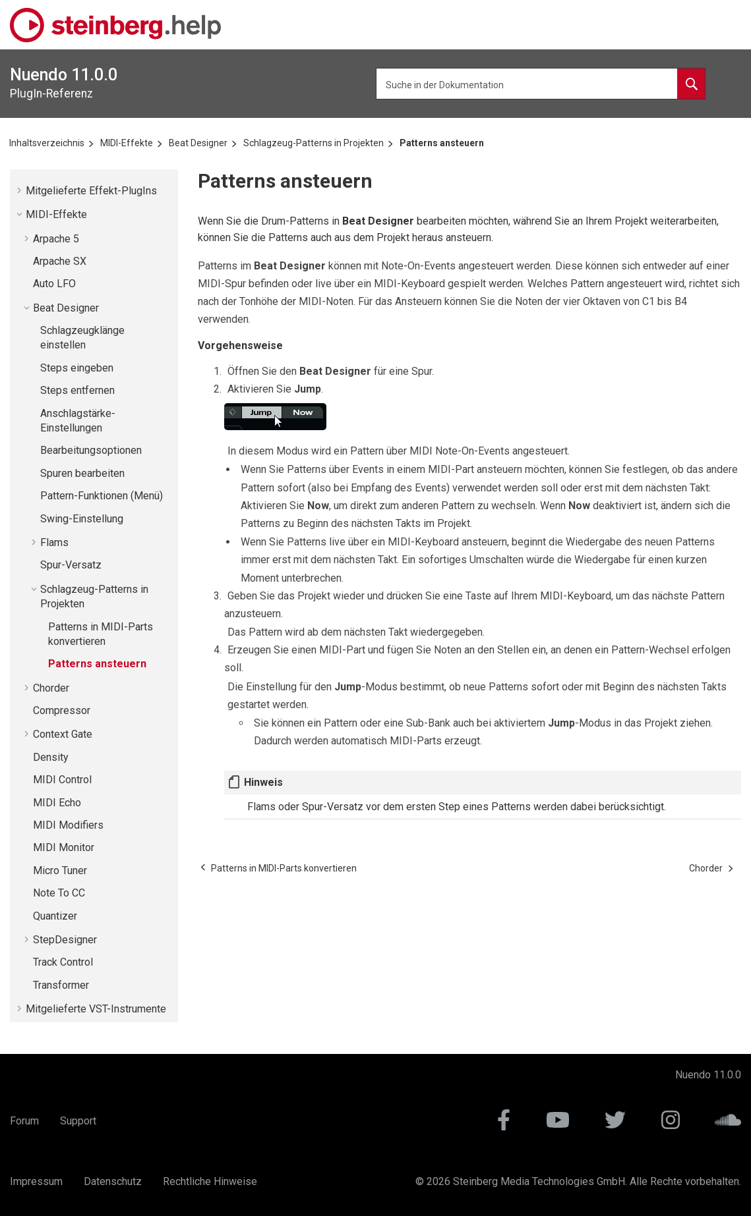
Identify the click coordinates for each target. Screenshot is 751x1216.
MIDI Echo (57, 802)
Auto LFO (54, 283)
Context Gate (62, 734)
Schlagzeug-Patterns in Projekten (313, 143)
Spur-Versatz (71, 565)
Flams (54, 542)
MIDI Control (62, 779)
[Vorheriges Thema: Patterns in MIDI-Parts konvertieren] (284, 868)
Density (51, 757)
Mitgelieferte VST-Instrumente (96, 1009)
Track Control (63, 962)
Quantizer (55, 916)
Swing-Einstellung (81, 518)
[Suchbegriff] (540, 84)
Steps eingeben (76, 368)
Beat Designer (198, 143)
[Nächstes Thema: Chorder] (706, 868)
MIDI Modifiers (68, 825)
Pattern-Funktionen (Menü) (101, 495)
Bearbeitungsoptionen (91, 450)
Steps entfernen (77, 390)
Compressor (61, 710)
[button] (20, 190)
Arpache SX (59, 261)
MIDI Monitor (63, 847)
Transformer (61, 985)
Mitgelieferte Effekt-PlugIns (91, 190)
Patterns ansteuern (442, 143)
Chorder (51, 688)
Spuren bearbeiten (82, 473)
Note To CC (59, 893)
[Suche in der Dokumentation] (691, 84)
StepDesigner (65, 939)
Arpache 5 (56, 239)
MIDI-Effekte (126, 143)
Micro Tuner (60, 870)
